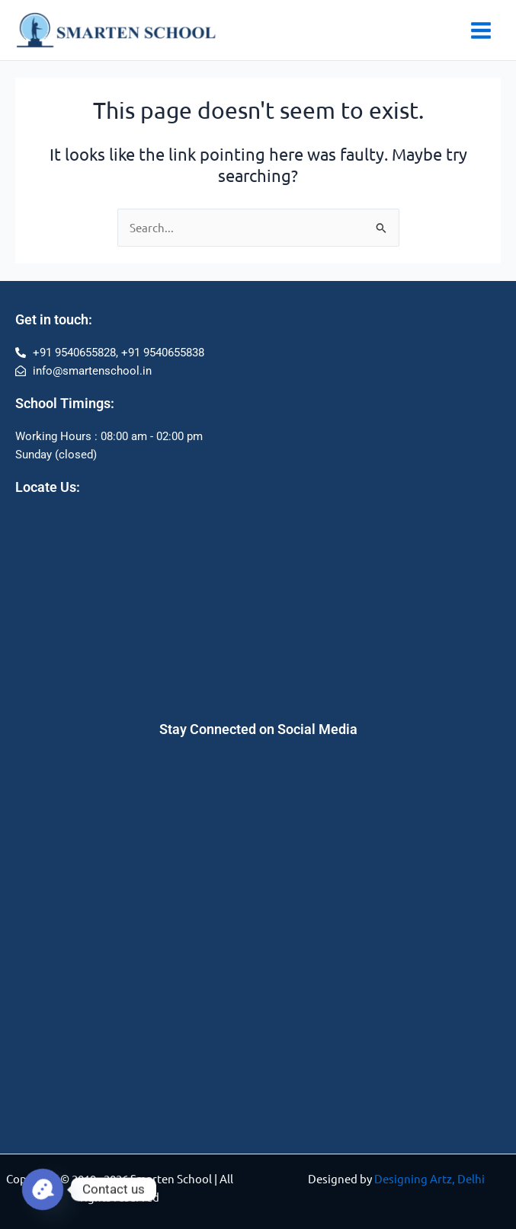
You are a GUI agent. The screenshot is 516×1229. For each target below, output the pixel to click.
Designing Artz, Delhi (429, 1178)
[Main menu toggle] (481, 30)
